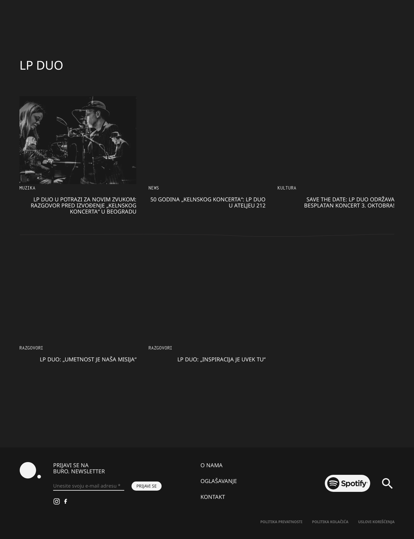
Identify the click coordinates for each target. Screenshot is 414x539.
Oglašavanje (218, 481)
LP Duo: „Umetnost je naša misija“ (88, 359)
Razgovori (31, 347)
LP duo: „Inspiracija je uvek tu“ (221, 359)
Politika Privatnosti (281, 521)
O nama (211, 465)
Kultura (287, 187)
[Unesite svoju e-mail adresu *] (88, 486)
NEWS (154, 187)
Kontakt (212, 496)
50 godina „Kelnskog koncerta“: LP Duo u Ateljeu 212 (207, 202)
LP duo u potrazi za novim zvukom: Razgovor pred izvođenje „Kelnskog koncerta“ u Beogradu (83, 205)
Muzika (27, 187)
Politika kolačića (330, 521)
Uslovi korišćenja (376, 521)
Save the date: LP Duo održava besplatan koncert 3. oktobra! (349, 202)
